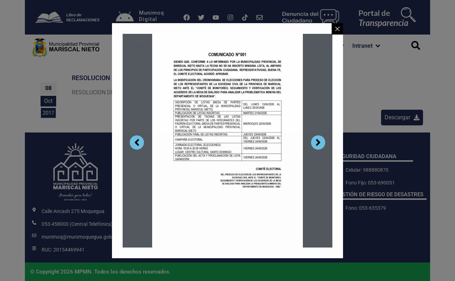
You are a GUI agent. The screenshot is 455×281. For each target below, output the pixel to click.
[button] (140, 46)
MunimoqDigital (151, 16)
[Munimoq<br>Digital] (125, 17)
